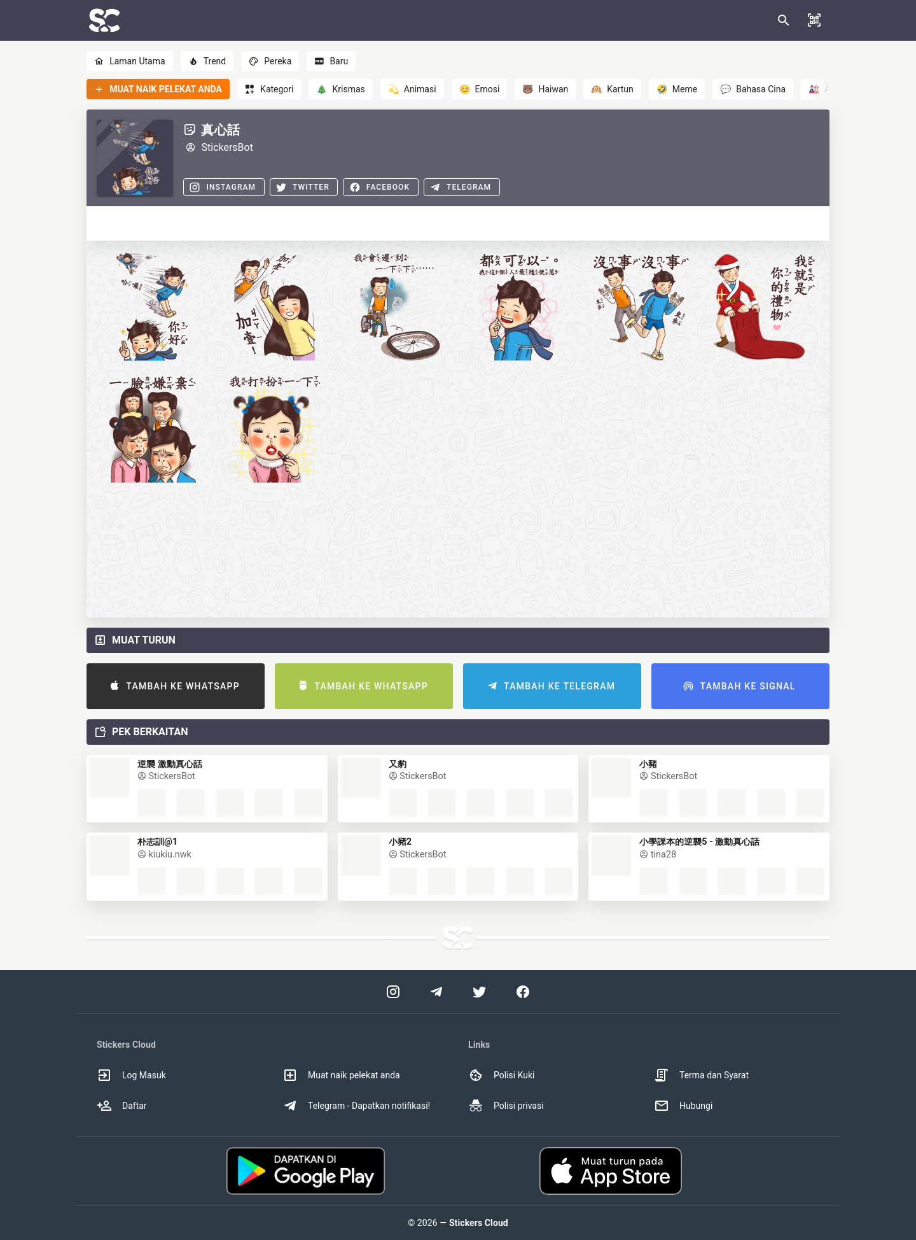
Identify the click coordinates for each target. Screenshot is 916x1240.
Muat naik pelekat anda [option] (341, 1075)
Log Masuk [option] (131, 1075)
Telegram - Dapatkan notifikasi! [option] (356, 1105)
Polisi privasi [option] (506, 1105)
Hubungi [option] (683, 1105)
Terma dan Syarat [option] (701, 1075)
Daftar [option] (122, 1105)
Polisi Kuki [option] (501, 1075)
